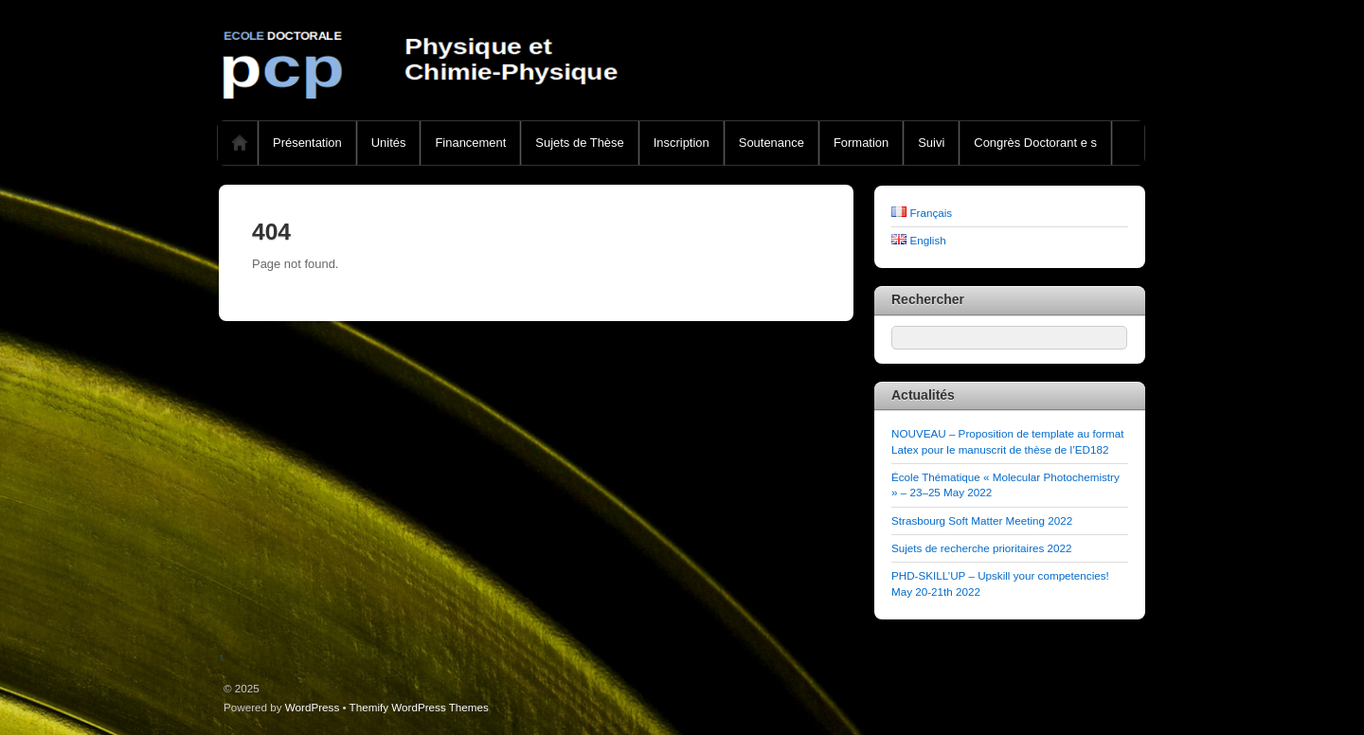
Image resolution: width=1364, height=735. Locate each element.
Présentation (307, 142)
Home (239, 143)
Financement (470, 142)
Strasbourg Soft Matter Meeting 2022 (981, 520)
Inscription (681, 142)
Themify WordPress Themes (419, 707)
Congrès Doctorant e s (1035, 142)
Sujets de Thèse (579, 142)
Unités (388, 142)
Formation (861, 142)
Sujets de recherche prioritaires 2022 (981, 548)
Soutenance (771, 142)
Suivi (931, 142)
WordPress (312, 707)
